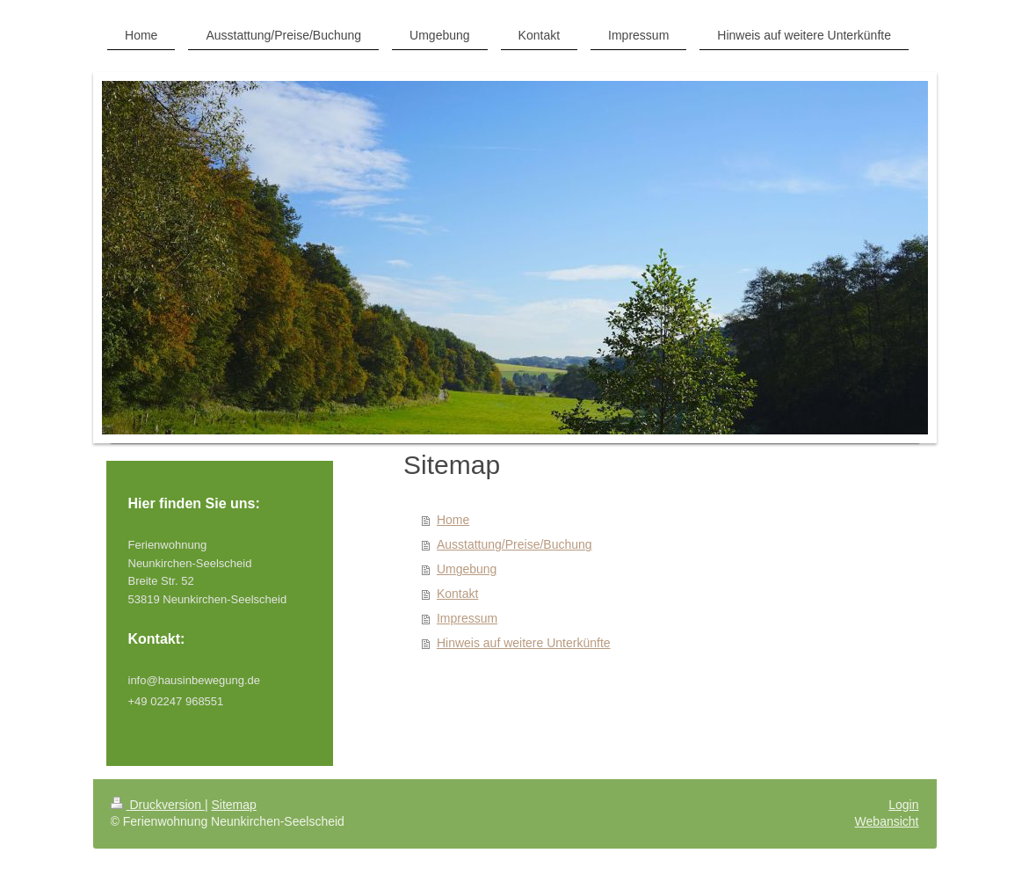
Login (903, 805)
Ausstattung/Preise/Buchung (514, 544)
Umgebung (467, 569)
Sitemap (234, 805)
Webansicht (887, 821)
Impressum (467, 618)
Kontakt (457, 594)
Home (453, 520)
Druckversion (158, 805)
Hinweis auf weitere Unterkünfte (524, 643)
